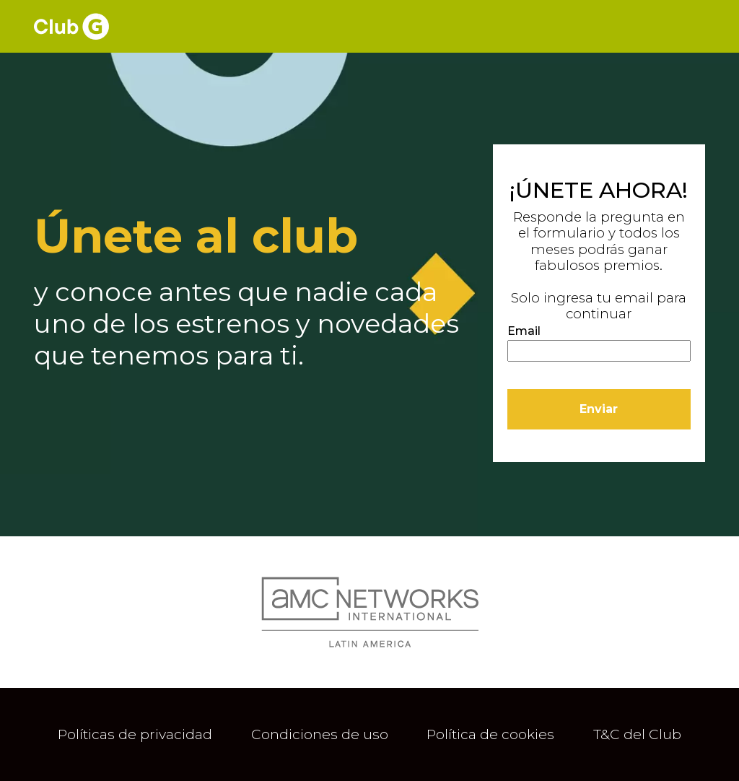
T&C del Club (637, 734)
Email (524, 331)
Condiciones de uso (319, 734)
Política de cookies (490, 734)
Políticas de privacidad (135, 734)
